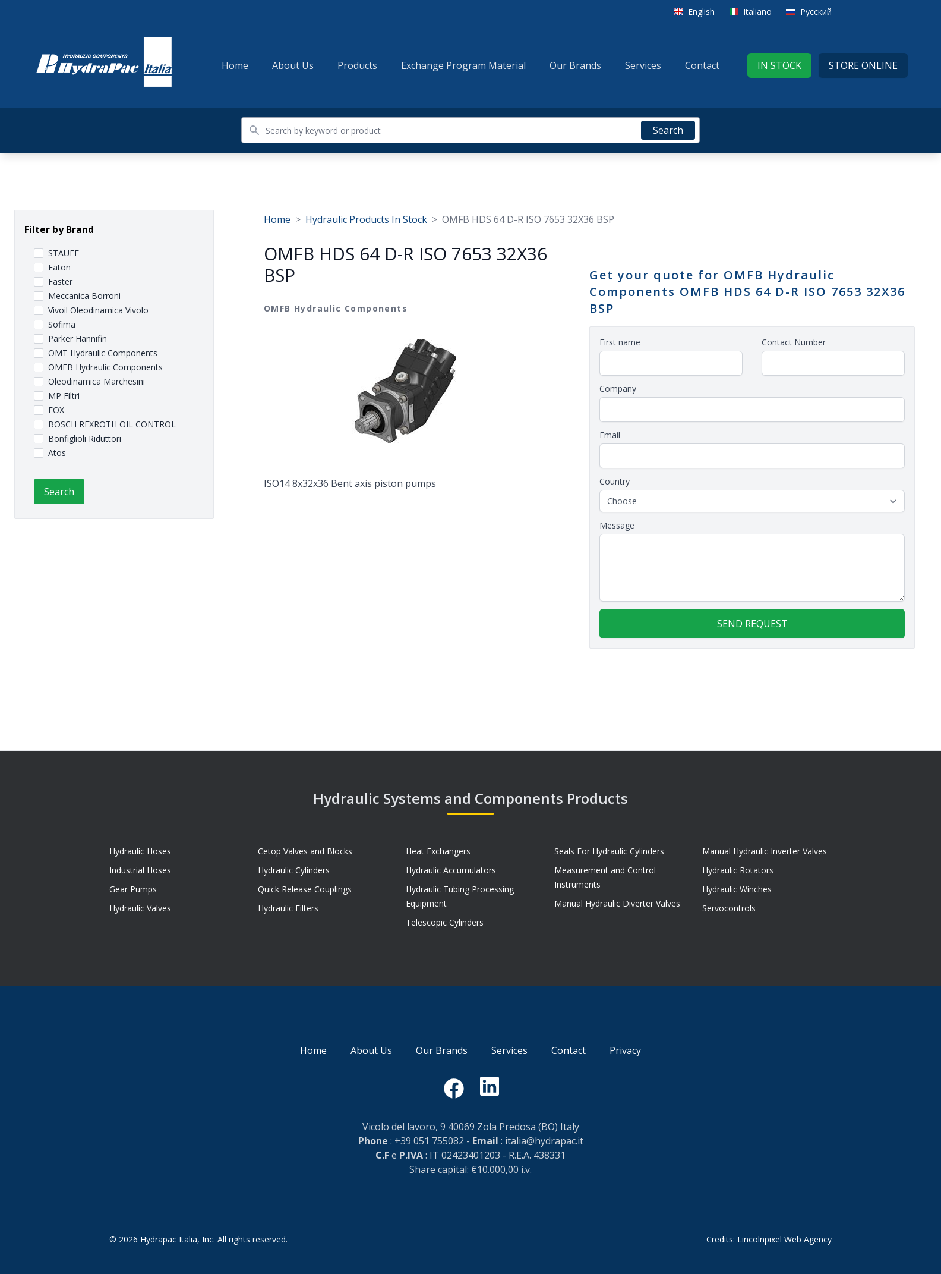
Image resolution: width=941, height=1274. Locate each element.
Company (617, 388)
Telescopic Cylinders (445, 922)
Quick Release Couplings (305, 889)
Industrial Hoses (140, 870)
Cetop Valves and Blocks (305, 851)
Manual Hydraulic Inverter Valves (764, 851)
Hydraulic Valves (140, 908)
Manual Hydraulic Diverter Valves (617, 903)
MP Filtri (64, 395)
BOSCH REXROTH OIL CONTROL (112, 424)
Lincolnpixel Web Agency (784, 1239)
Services (643, 65)
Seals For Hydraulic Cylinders (609, 851)
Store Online (863, 65)
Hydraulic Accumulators (451, 870)
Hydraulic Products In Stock (366, 219)
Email (609, 435)
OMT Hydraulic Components (102, 352)
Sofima (61, 324)
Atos (57, 452)
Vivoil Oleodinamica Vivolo (98, 310)
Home (235, 65)
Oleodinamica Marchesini (96, 381)
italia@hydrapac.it (544, 1140)
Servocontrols (729, 908)
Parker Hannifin (77, 338)
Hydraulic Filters (288, 908)
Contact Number (794, 342)
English (701, 11)
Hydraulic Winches (737, 889)
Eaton (59, 267)
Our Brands (575, 65)
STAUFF (63, 253)
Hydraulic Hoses (140, 851)
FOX (56, 410)
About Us (293, 65)
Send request (752, 623)
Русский (816, 11)
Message (616, 525)
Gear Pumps (133, 889)
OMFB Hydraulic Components (105, 367)
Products (357, 65)
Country (614, 481)
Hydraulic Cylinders (294, 870)
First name (619, 342)
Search (668, 130)
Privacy (625, 1050)
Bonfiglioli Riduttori (84, 438)
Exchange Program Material (463, 65)
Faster (60, 281)
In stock (779, 65)
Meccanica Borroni (84, 295)
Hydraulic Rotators (737, 870)
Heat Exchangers (438, 851)
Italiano (757, 11)
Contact (702, 65)
